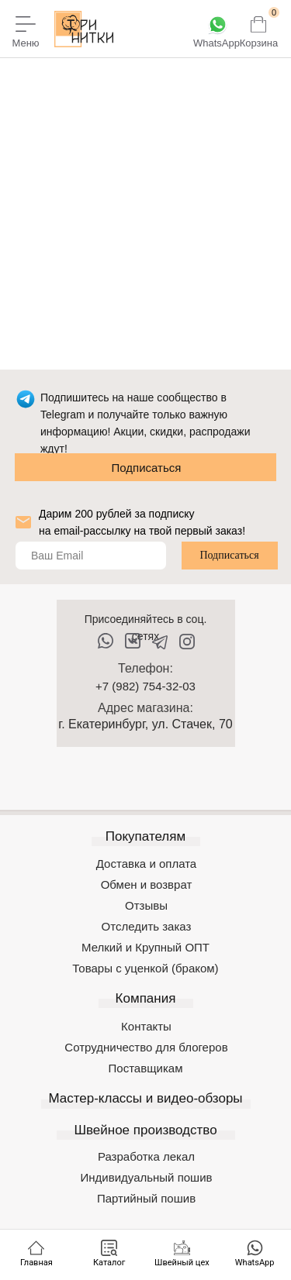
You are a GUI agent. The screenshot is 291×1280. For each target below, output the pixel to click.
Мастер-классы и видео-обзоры (145, 1098)
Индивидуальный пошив (147, 1177)
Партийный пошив (146, 1198)
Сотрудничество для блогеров (145, 1047)
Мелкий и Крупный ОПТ (145, 947)
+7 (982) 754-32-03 (145, 686)
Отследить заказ (147, 926)
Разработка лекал (146, 1156)
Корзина (259, 43)
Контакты (146, 1026)
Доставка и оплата (146, 863)
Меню (25, 43)
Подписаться (147, 467)
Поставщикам (146, 1068)
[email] (91, 555)
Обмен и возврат (146, 884)
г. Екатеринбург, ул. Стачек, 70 (145, 724)
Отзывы (146, 905)
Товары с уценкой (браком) (145, 968)
